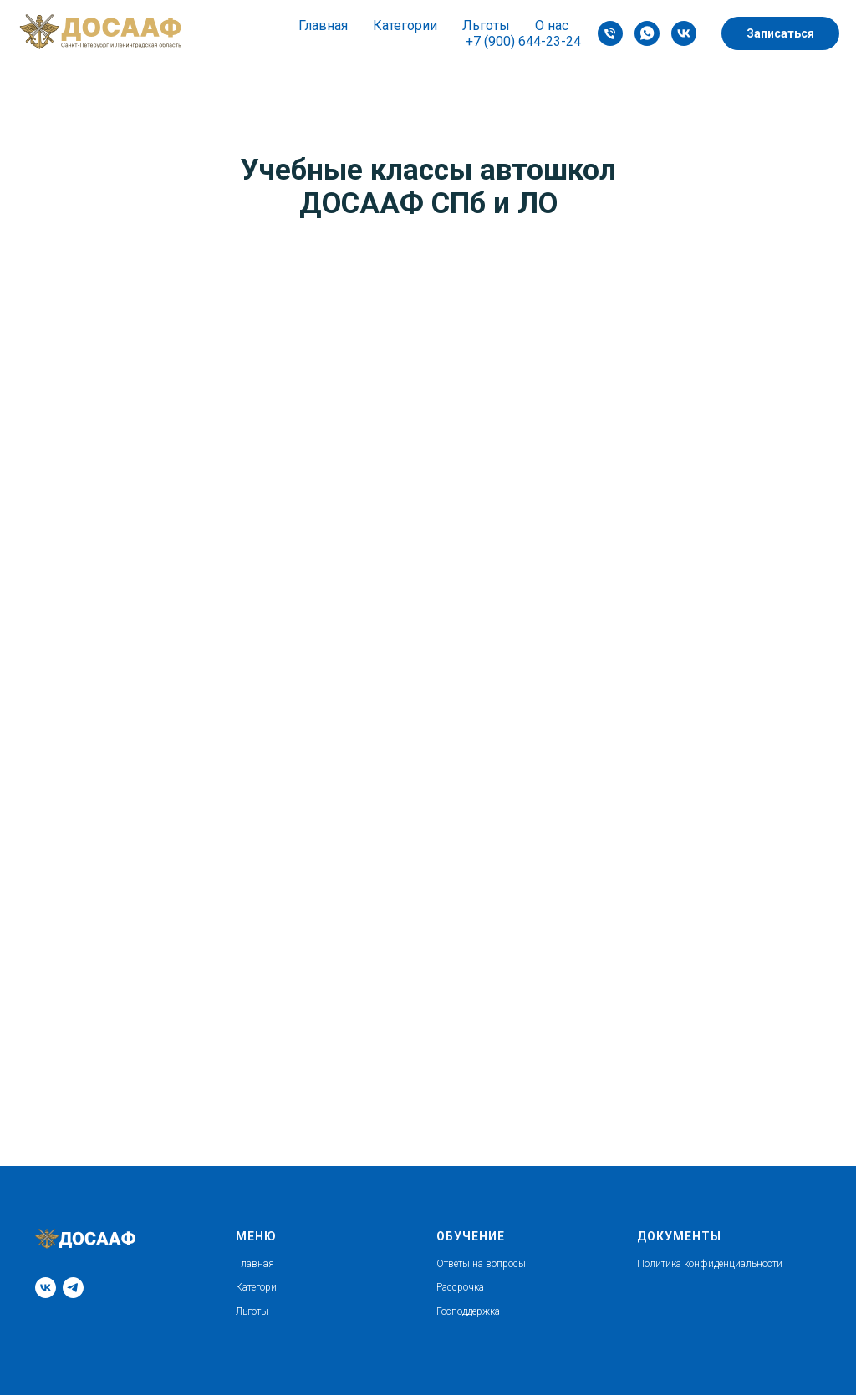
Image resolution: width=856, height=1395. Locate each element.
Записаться (780, 33)
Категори (256, 1287)
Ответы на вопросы (481, 1264)
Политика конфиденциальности (709, 1264)
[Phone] (610, 33)
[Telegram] (73, 1287)
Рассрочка (460, 1287)
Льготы (252, 1311)
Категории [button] (405, 25)
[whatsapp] (647, 33)
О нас (551, 25)
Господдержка (468, 1311)
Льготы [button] (486, 25)
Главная (323, 25)
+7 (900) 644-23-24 (523, 41)
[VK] (683, 33)
